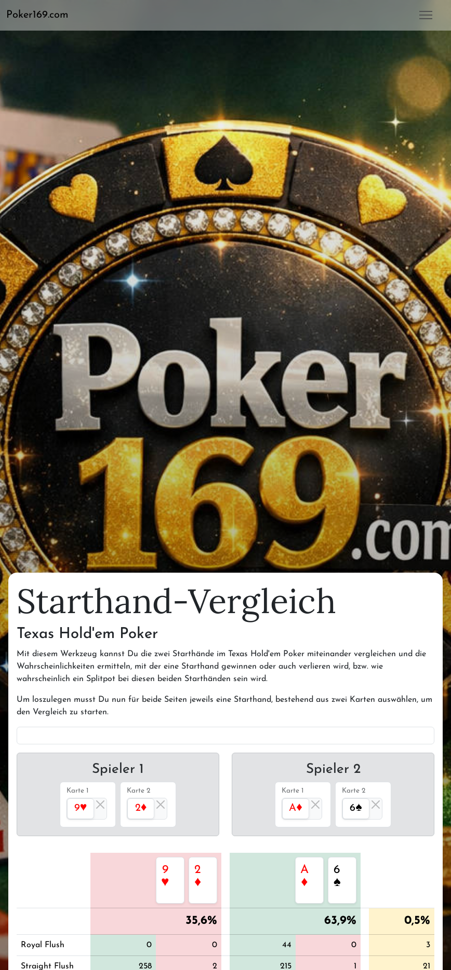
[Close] (100, 804)
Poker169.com (37, 15)
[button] (41, 15)
